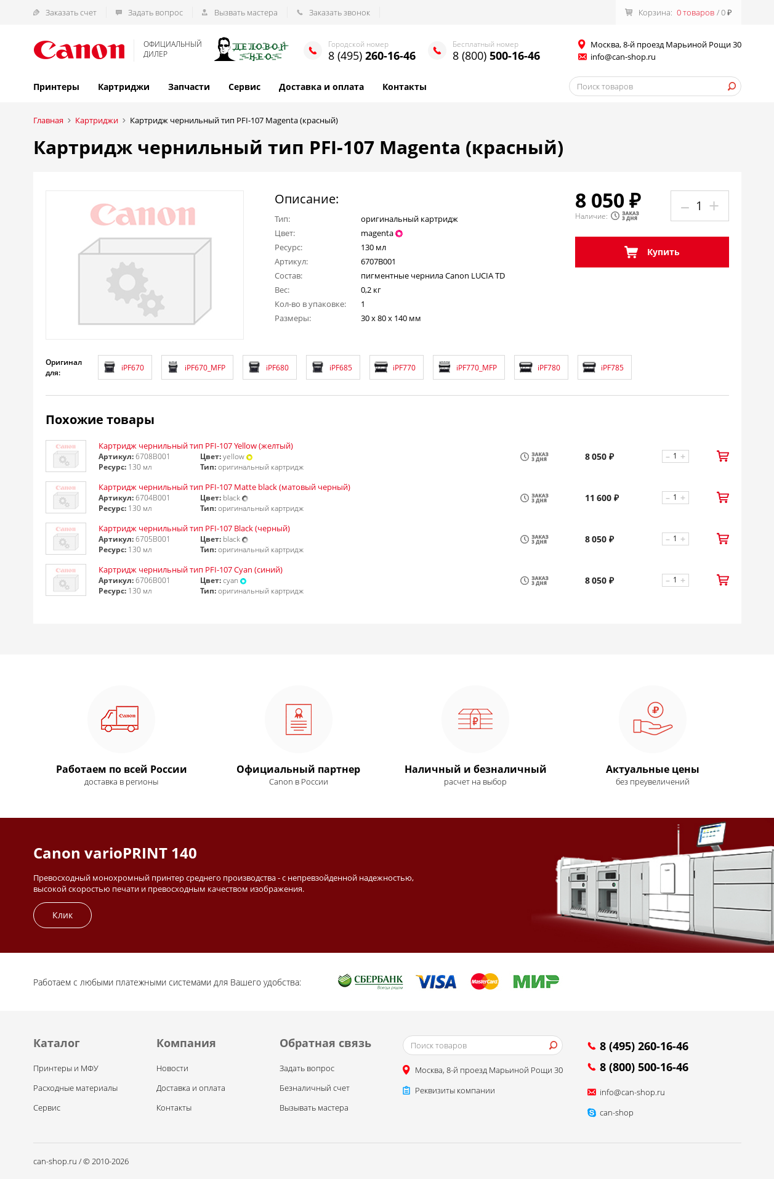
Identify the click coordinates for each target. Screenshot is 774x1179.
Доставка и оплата (321, 86)
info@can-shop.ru (623, 56)
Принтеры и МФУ (66, 1068)
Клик (62, 915)
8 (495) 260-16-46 (644, 1045)
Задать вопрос (155, 12)
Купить (652, 252)
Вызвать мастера (246, 12)
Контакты (404, 86)
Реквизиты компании (455, 1090)
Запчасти (189, 86)
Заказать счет (71, 12)
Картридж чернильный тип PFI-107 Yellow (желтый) (196, 445)
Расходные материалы (75, 1087)
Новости (172, 1068)
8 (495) (372, 55)
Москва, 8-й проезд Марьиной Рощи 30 (489, 1069)
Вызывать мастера (314, 1107)
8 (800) (496, 55)
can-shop (617, 1112)
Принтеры (56, 86)
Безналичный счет (315, 1087)
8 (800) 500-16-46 (644, 1066)
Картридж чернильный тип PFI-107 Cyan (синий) (191, 569)
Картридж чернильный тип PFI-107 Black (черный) (194, 528)
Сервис (244, 86)
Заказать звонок (339, 12)
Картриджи (124, 86)
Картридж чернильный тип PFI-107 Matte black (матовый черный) (224, 486)
